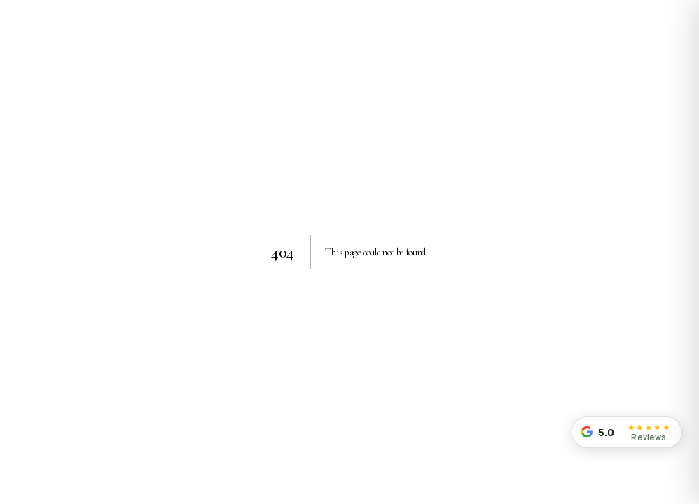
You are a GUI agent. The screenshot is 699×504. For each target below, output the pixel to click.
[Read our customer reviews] (627, 432)
